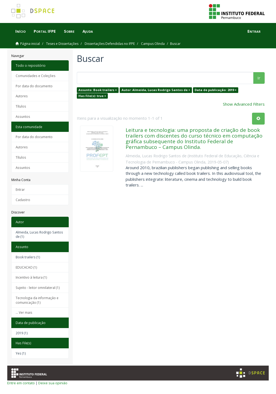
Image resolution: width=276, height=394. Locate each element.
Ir (258, 78)
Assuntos (23, 116)
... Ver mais (24, 312)
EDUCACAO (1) (26, 267)
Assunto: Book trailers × (97, 90)
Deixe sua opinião (52, 382)
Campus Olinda (153, 43)
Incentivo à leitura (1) (31, 277)
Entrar (20, 189)
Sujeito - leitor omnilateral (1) (38, 287)
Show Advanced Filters (244, 104)
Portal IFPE (45, 31)
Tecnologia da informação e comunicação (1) (37, 300)
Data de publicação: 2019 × (215, 90)
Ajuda (87, 31)
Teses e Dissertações (62, 43)
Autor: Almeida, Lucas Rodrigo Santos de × (156, 90)
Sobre (69, 31)
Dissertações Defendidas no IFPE (110, 43)
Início (20, 31)
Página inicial (30, 43)
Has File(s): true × (92, 96)
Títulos (21, 106)
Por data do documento (34, 86)
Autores (22, 96)
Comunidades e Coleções (36, 76)
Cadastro (23, 200)
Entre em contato (21, 382)
